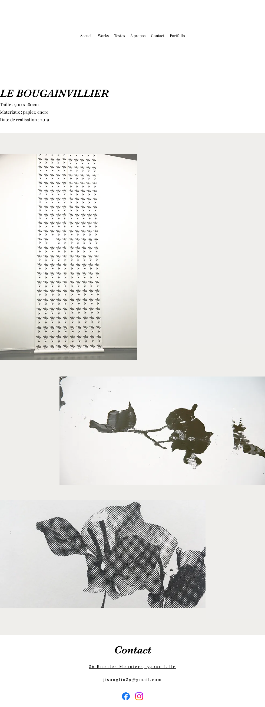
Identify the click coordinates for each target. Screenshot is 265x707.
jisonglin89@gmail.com (132, 679)
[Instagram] (139, 696)
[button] (103, 36)
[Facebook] (126, 696)
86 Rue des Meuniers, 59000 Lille (132, 666)
